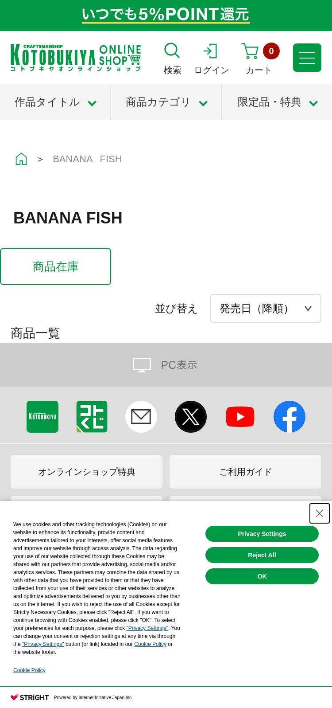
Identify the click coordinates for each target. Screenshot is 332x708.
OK (262, 576)
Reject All (262, 555)
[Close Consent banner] (319, 513)
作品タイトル (47, 102)
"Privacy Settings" (147, 628)
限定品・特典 (269, 102)
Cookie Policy (150, 644)
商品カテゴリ (158, 102)
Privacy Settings (262, 533)
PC (166, 365)
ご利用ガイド (245, 472)
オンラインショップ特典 (86, 472)
